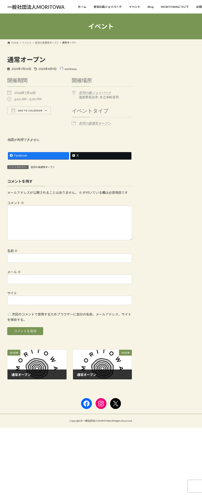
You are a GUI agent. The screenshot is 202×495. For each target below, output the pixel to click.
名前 (12, 257)
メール (14, 278)
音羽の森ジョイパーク (95, 93)
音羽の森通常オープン (95, 123)
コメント (15, 203)
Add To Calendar (26, 110)
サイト (12, 299)
